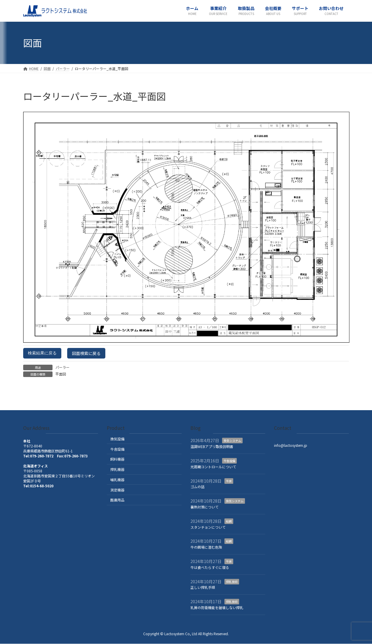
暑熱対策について (204, 506)
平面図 (60, 373)
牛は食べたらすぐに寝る (209, 567)
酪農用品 (117, 500)
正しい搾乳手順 (202, 587)
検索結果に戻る (42, 353)
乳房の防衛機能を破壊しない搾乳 (216, 607)
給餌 (229, 521)
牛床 (229, 481)
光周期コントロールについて (213, 466)
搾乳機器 (117, 469)
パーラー (62, 367)
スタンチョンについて (208, 527)
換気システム (232, 441)
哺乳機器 (117, 479)
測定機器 (117, 489)
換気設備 (117, 438)
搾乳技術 (232, 581)
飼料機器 (117, 459)
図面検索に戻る (86, 353)
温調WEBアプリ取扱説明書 (211, 446)
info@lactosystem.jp (290, 445)
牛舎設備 (117, 449)
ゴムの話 (197, 486)
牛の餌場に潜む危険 (206, 547)
